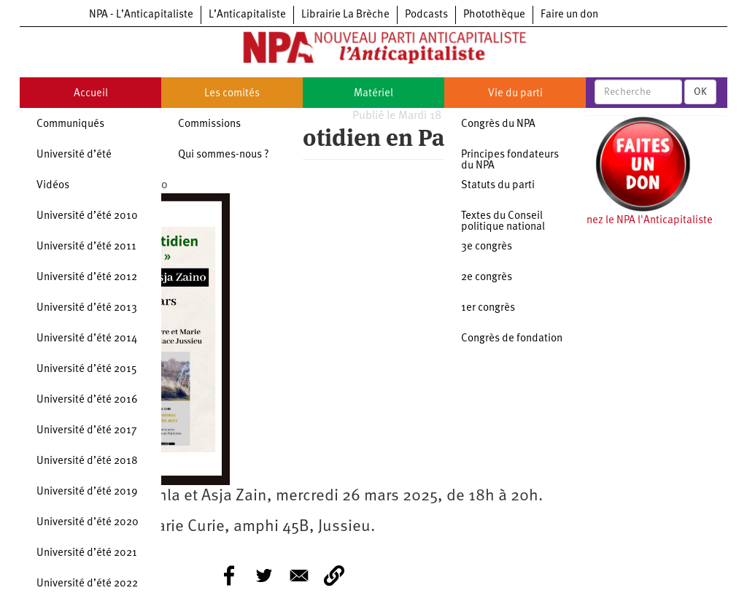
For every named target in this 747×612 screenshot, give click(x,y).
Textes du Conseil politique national (503, 222)
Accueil (91, 93)
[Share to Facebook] (229, 575)
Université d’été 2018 (87, 461)
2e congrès (486, 277)
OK (700, 92)
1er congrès (488, 308)
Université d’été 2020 (87, 522)
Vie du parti (515, 93)
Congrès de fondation (511, 338)
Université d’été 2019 (87, 492)
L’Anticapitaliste (247, 14)
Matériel (373, 93)
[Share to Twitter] (264, 575)
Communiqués (70, 124)
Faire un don (569, 14)
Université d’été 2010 (87, 216)
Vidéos (52, 185)
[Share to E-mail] (299, 575)
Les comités (232, 93)
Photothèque (494, 14)
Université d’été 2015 (86, 369)
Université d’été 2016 (87, 400)
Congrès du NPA (498, 124)
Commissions (209, 124)
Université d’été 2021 (86, 553)
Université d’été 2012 (86, 277)
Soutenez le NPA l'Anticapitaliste (636, 220)
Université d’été (74, 155)
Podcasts (426, 14)
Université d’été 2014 (86, 338)
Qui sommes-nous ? (223, 155)
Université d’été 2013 (86, 308)
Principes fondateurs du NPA (510, 160)
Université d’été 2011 (86, 246)
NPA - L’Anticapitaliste (141, 14)
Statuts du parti (498, 185)
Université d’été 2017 (86, 430)
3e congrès (486, 246)
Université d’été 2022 (87, 583)
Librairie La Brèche (345, 14)
